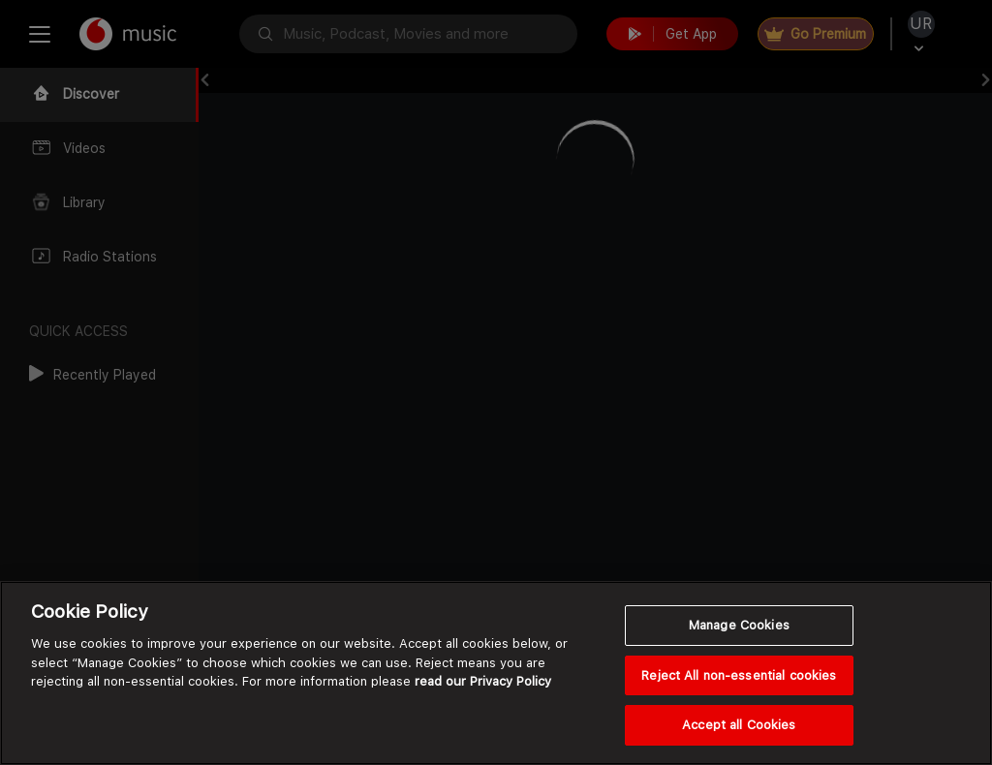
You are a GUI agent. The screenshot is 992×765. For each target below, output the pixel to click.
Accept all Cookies (738, 725)
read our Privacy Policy (483, 681)
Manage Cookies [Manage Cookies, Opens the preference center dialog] (739, 625)
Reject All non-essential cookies (738, 675)
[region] (496, 673)
